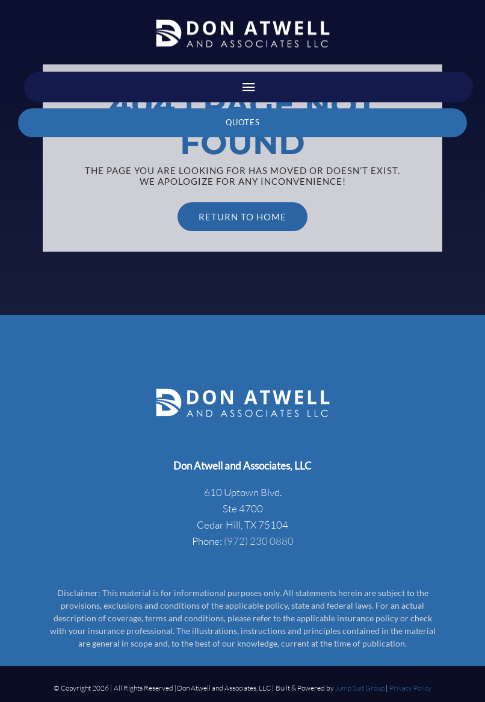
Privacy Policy (410, 687)
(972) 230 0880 (259, 541)
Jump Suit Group (360, 687)
